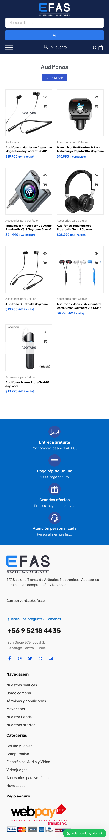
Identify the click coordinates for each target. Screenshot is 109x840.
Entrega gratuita (54, 442)
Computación (17, 754)
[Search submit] (54, 35)
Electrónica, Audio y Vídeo (28, 762)
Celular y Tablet (19, 746)
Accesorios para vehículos (28, 778)
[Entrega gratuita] (54, 432)
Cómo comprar (18, 693)
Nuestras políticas (21, 685)
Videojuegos (17, 770)
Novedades (16, 785)
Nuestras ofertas (20, 725)
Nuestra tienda (19, 717)
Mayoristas (15, 709)
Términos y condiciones (26, 701)
